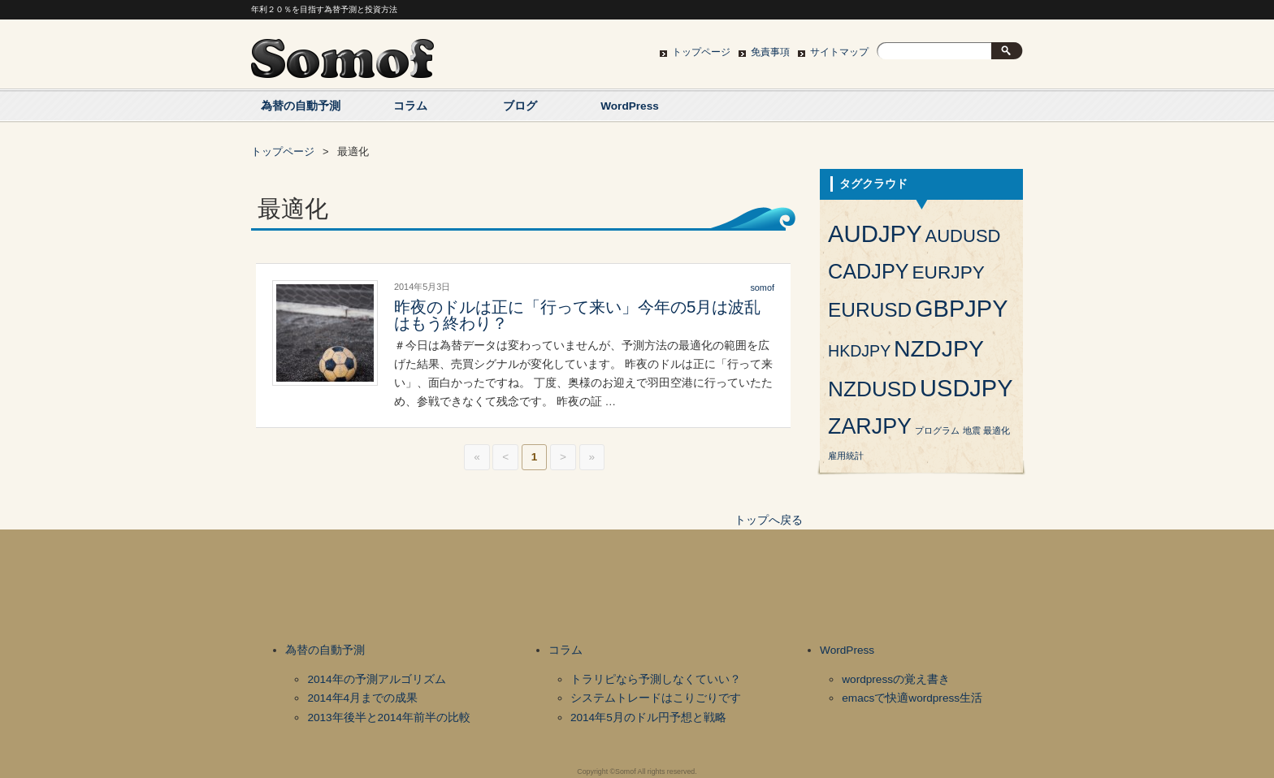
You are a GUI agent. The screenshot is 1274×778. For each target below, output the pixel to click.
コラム (410, 106)
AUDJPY (875, 233)
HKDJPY (859, 351)
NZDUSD (872, 389)
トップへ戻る (768, 520)
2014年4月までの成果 (362, 698)
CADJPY (868, 271)
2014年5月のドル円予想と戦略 (648, 717)
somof (762, 287)
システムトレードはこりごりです (655, 698)
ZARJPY (870, 426)
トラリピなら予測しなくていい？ (655, 679)
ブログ (520, 106)
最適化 (996, 430)
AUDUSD (963, 236)
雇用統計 (846, 455)
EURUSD (870, 310)
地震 (972, 430)
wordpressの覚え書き (896, 679)
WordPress (629, 106)
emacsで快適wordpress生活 (912, 698)
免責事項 (770, 52)
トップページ (701, 52)
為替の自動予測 (300, 106)
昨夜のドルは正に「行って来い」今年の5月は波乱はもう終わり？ (577, 315)
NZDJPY (939, 348)
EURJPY (948, 272)
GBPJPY (961, 309)
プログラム (937, 430)
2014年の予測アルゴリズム (376, 679)
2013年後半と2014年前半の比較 (388, 717)
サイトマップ (839, 52)
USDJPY (966, 388)
